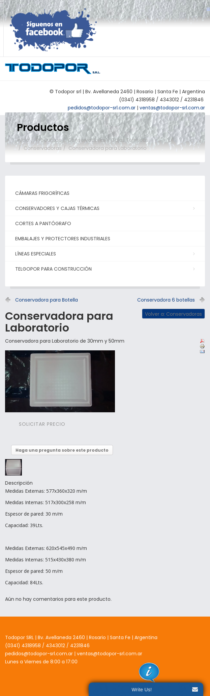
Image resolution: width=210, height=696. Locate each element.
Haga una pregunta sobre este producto (62, 450)
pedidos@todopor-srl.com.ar (39, 653)
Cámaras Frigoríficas (42, 193)
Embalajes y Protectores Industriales (62, 238)
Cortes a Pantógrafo (43, 223)
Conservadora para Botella (46, 300)
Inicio (23, 140)
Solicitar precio (42, 424)
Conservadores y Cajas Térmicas (108, 140)
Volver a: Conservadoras (173, 314)
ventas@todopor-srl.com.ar (109, 653)
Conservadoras (43, 148)
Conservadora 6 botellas (166, 300)
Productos (48, 140)
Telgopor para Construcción (104, 268)
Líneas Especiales (104, 253)
